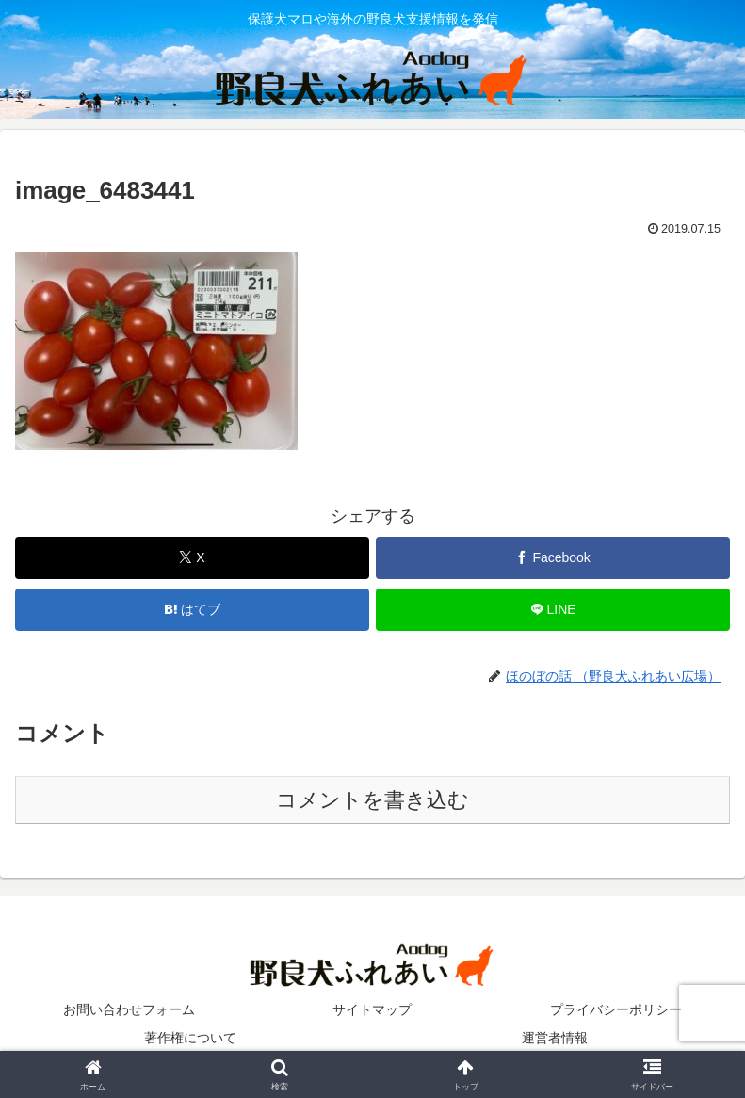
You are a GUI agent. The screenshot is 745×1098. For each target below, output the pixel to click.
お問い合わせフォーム (129, 1009)
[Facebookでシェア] (553, 558)
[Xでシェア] (192, 558)
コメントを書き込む (372, 800)
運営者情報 (555, 1037)
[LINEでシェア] (553, 610)
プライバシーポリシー (616, 1009)
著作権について (190, 1037)
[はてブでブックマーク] (192, 610)
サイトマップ (372, 1009)
